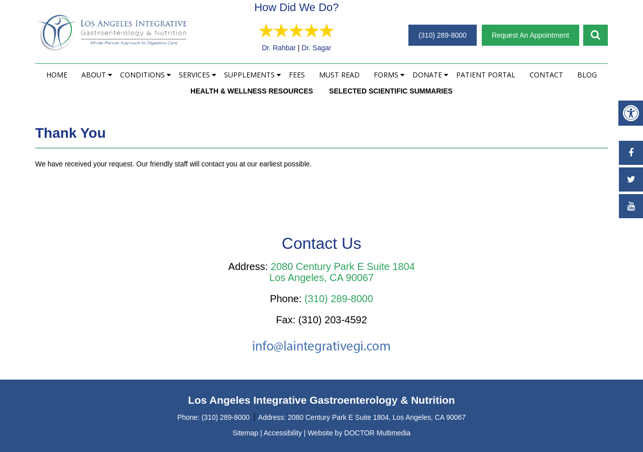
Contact (546, 74)
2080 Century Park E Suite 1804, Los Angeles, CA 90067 (377, 417)
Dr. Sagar (338, 48)
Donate (427, 74)
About (93, 74)
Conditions (142, 74)
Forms (386, 74)
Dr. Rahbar (300, 48)
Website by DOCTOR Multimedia (358, 433)
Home (56, 74)
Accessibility (283, 433)
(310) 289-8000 (442, 35)
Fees (297, 74)
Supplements (249, 74)
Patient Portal (485, 74)
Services (194, 74)
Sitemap (245, 433)
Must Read (339, 74)
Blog (587, 74)
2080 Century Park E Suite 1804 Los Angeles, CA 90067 (342, 272)
